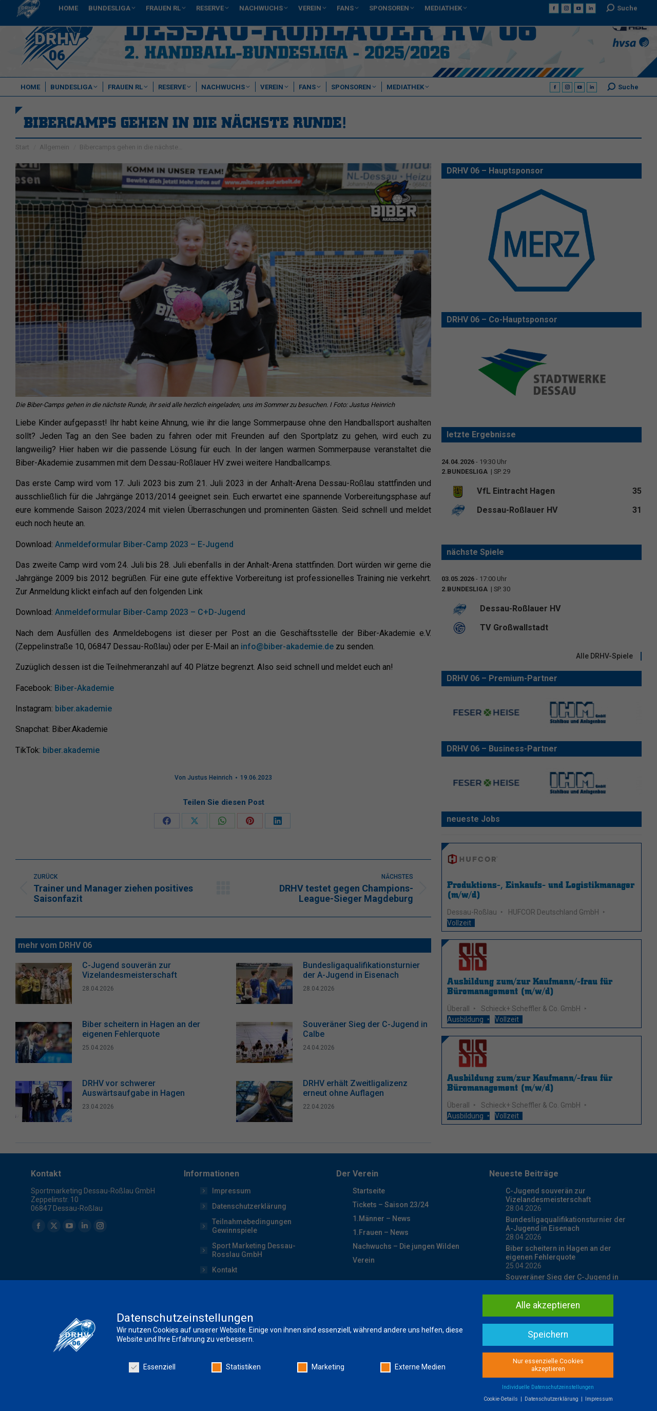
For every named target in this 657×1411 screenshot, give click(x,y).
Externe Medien (413, 1393)
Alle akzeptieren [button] (548, 1331)
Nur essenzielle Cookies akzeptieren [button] (548, 1390)
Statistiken (236, 1393)
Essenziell (152, 1393)
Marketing (320, 1393)
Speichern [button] (548, 1360)
